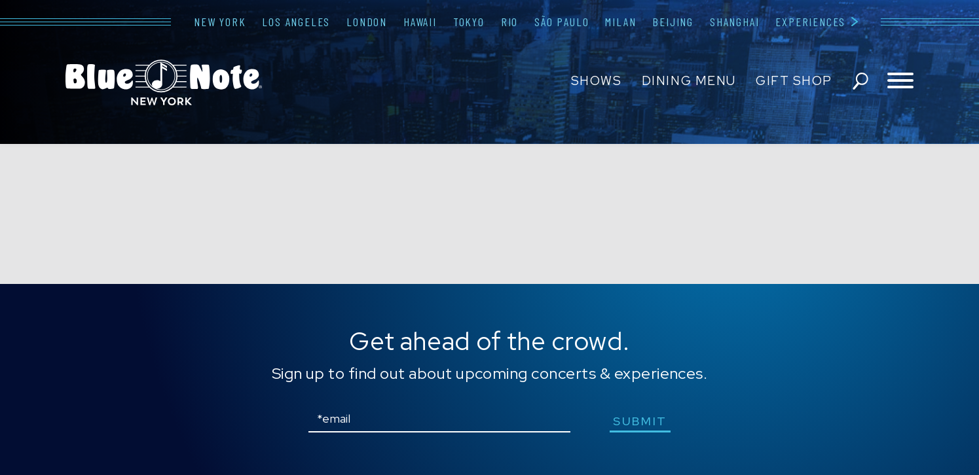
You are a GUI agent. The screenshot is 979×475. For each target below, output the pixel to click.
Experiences (810, 21)
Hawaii (420, 21)
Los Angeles (296, 21)
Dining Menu (689, 81)
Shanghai (734, 21)
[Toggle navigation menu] (900, 81)
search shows (860, 81)
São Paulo (561, 21)
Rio (509, 21)
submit (640, 421)
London (366, 21)
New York (220, 21)
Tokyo (469, 21)
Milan (620, 21)
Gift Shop (794, 81)
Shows (596, 81)
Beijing (672, 21)
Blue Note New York (163, 82)
